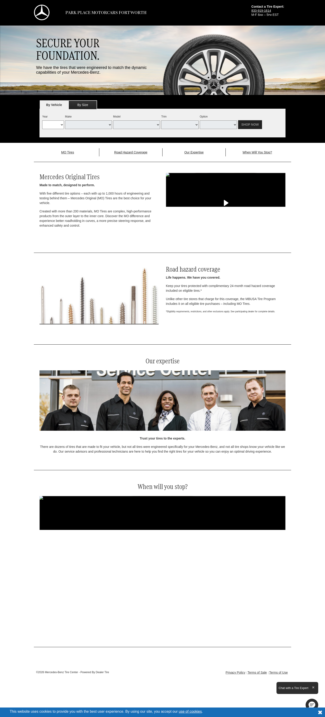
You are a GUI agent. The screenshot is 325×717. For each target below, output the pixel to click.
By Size (82, 105)
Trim (164, 116)
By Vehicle (54, 106)
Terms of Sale (257, 672)
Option (204, 116)
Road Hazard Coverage (130, 152)
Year (45, 116)
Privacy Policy (235, 672)
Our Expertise (194, 152)
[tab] (54, 104)
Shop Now (250, 124)
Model (117, 116)
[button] (312, 705)
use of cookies (190, 711)
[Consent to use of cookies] (320, 712)
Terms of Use (278, 672)
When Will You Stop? (257, 152)
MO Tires (67, 152)
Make (68, 116)
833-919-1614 (261, 10)
